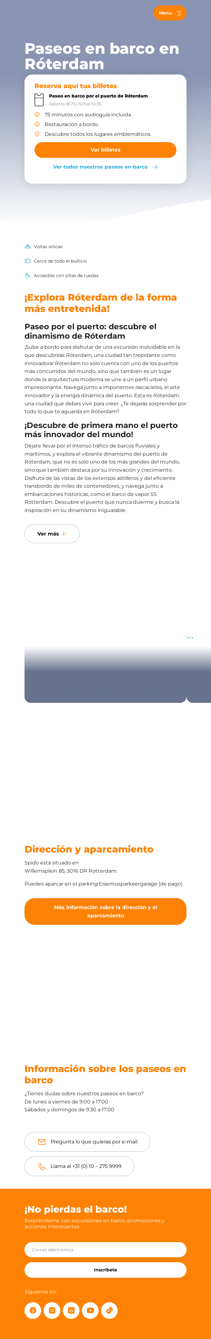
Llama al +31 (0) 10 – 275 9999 (86, 1166)
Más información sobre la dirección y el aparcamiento (105, 911)
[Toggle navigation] (170, 12)
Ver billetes (106, 150)
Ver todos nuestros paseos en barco (105, 167)
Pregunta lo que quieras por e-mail (94, 1142)
